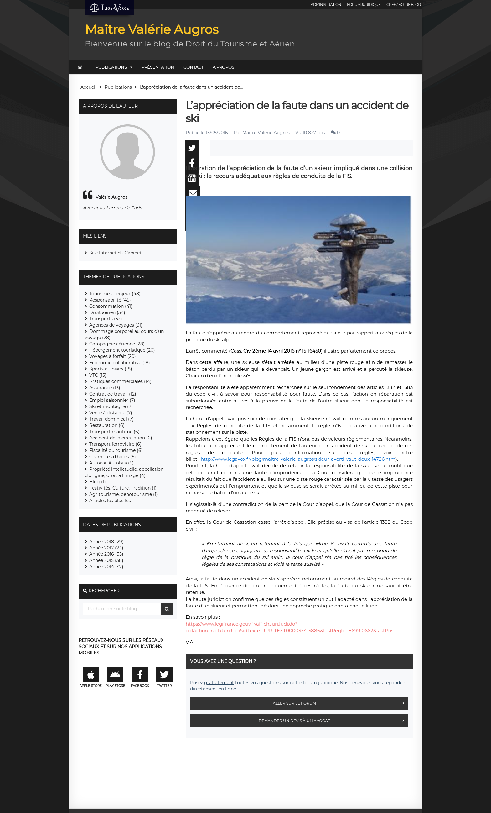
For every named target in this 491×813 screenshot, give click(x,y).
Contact (193, 67)
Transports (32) (105, 319)
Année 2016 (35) (106, 554)
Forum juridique (363, 4)
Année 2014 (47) (106, 566)
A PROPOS (223, 67)
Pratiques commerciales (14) (120, 381)
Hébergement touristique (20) (122, 350)
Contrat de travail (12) (112, 394)
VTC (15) (97, 375)
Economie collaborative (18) (119, 362)
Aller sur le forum (340, 703)
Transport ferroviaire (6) (115, 444)
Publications (111, 67)
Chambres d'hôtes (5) (112, 456)
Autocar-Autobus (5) (111, 463)
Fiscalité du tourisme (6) (116, 450)
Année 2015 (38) (106, 560)
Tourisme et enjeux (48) (115, 293)
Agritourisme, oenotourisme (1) (123, 494)
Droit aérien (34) (107, 312)
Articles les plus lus (110, 500)
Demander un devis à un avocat (333, 720)
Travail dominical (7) (111, 419)
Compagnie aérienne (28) (117, 344)
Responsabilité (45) (110, 300)
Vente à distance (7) (110, 413)
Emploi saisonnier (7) (112, 400)
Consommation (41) (110, 306)
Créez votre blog (403, 4)
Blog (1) (97, 482)
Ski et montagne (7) (111, 406)
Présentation (158, 67)
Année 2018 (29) (106, 541)
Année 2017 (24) (106, 548)
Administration (326, 4)
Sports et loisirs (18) (110, 369)
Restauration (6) (107, 425)
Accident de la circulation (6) (120, 438)
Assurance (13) (104, 388)
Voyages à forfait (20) (112, 356)
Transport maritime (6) (114, 431)
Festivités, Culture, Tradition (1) (123, 488)
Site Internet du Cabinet (115, 253)
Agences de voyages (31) (115, 325)
